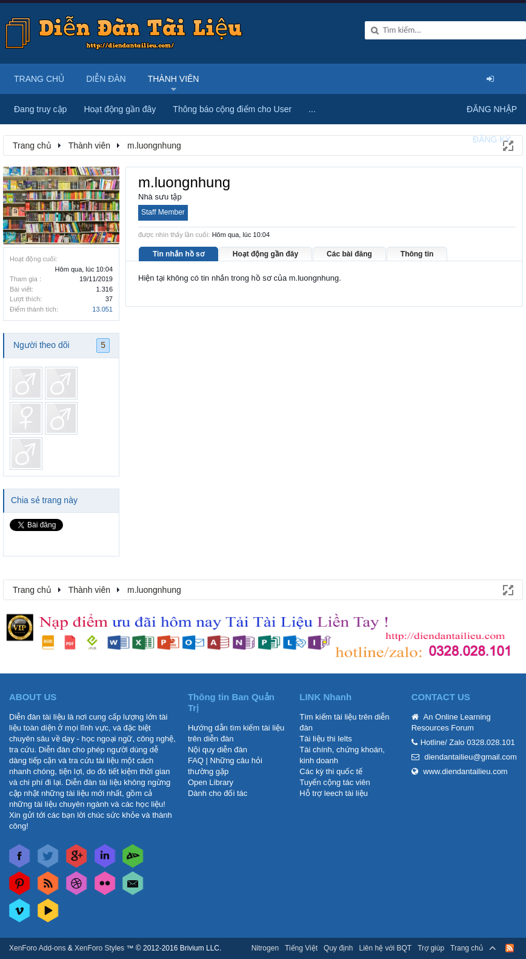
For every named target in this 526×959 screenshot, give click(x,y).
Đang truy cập (40, 109)
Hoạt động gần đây (265, 254)
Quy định (338, 948)
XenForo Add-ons (37, 948)
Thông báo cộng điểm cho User (232, 109)
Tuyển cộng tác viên (334, 782)
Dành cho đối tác (217, 793)
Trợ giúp (431, 948)
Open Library (210, 782)
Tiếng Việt (301, 948)
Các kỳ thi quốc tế (330, 771)
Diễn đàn (106, 79)
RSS (509, 948)
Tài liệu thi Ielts (325, 738)
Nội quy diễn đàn (217, 749)
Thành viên (173, 79)
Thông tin (417, 254)
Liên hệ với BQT (385, 948)
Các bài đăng (349, 254)
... (312, 109)
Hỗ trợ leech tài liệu (333, 793)
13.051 (102, 309)
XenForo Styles (99, 948)
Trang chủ (39, 79)
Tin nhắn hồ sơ (178, 254)
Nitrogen (265, 948)
